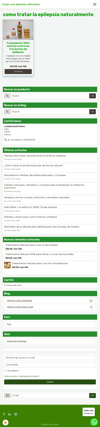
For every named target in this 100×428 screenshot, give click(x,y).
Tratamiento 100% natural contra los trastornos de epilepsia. (18, 47)
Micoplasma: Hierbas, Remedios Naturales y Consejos (35, 175)
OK (92, 96)
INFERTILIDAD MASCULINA (50, 307)
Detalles (18, 71)
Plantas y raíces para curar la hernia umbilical (30, 216)
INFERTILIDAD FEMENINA (50, 300)
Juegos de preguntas (16, 341)
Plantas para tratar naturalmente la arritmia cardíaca (35, 155)
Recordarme (13, 371)
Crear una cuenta (10, 376)
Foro (9, 324)
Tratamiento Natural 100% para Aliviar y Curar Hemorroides (39, 254)
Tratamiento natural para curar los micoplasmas (40, 263)
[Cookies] (5, 423)
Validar (50, 382)
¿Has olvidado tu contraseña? (28, 376)
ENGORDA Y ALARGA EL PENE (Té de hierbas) (30, 207)
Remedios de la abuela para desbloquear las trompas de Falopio (41, 226)
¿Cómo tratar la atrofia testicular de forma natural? (33, 165)
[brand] (21, 4)
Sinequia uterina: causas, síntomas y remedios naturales (36, 197)
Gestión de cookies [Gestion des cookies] (50, 424)
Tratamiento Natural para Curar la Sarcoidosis (31, 245)
